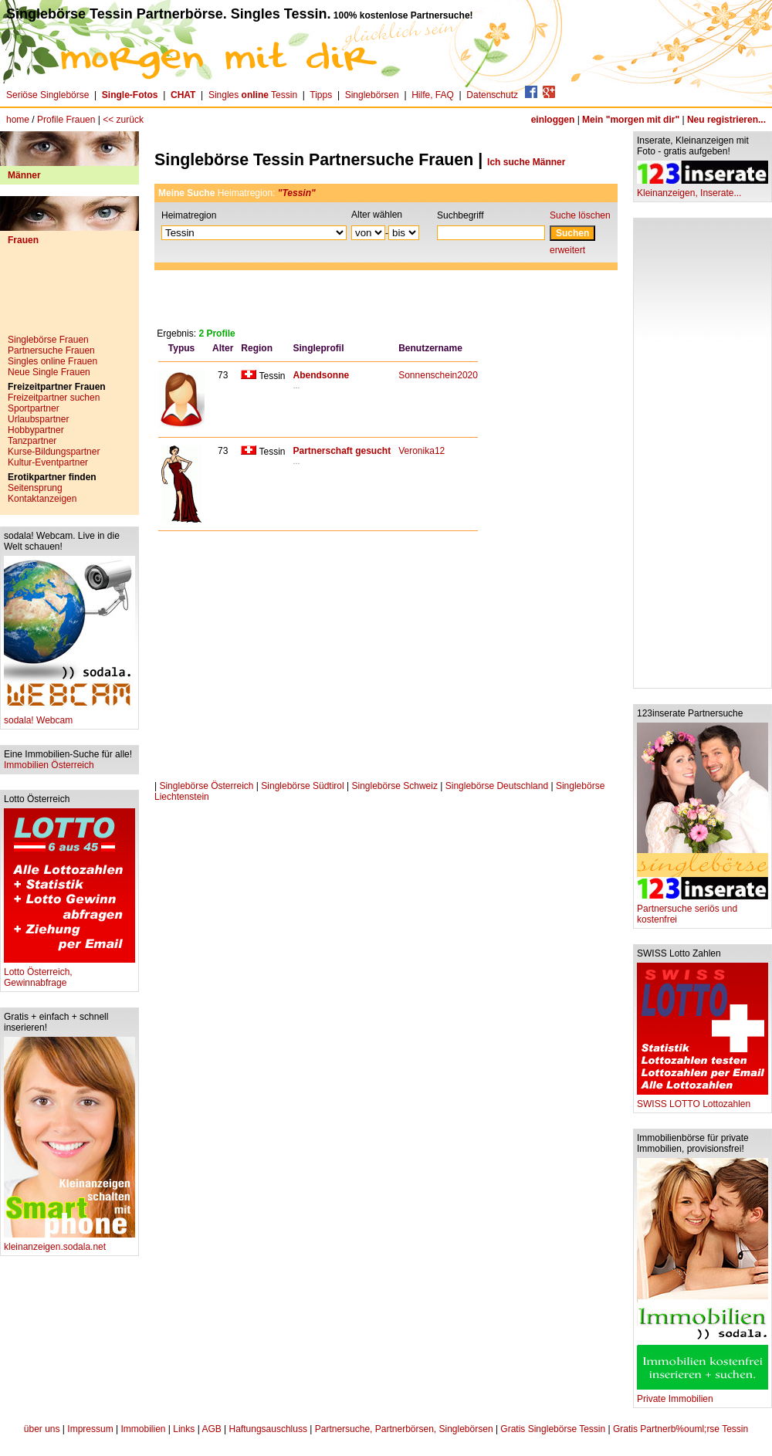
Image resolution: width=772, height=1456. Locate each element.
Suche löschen (580, 215)
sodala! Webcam (69, 716)
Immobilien (142, 1429)
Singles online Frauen (52, 361)
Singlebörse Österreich (206, 785)
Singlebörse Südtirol (302, 785)
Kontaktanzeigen (42, 498)
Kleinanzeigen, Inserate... (702, 188)
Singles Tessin (252, 95)
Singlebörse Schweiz (395, 785)
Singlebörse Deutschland (496, 785)
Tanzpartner (32, 440)
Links (184, 1429)
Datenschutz (492, 95)
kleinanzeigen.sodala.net (69, 1242)
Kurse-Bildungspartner (54, 451)
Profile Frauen (66, 119)
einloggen (553, 119)
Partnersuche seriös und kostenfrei (702, 910)
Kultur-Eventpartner (48, 462)
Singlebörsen (372, 95)
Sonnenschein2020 (438, 375)
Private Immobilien (702, 1394)
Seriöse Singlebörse (47, 95)
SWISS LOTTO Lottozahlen (702, 1099)
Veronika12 (421, 450)
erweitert (567, 250)
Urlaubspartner (38, 419)
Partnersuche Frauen (51, 350)
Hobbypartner (36, 430)
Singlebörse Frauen (48, 339)
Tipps (321, 95)
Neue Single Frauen (49, 372)
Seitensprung (35, 488)
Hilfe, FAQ (432, 95)
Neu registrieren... (726, 119)
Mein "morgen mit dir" (630, 119)
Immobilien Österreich (49, 765)
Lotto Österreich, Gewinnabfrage (69, 973)
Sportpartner (33, 408)
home (17, 119)
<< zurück (123, 119)
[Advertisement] (69, 295)
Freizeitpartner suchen (54, 397)
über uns (42, 1429)
